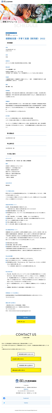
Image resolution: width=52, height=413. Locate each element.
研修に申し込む (21, 321)
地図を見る (26, 389)
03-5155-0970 (23, 391)
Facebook (26, 398)
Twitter (26, 403)
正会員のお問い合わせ (18, 359)
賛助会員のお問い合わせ (18, 370)
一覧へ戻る (25, 317)
